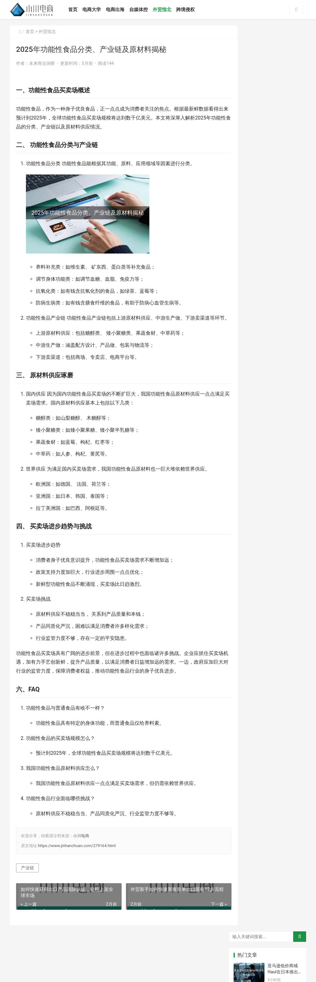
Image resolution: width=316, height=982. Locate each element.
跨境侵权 (189, 9)
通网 (244, 507)
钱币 (267, 571)
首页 (76, 9)
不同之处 (267, 525)
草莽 (267, 462)
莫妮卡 (244, 462)
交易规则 (267, 516)
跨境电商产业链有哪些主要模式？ (283, 231)
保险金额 (291, 535)
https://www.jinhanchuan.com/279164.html (77, 854)
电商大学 (95, 9)
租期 (267, 562)
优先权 (244, 535)
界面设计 (245, 489)
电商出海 (119, 9)
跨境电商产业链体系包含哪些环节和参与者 (283, 207)
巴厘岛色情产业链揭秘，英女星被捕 (283, 303)
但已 (290, 525)
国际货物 (267, 535)
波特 (244, 525)
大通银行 (291, 480)
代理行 (267, 507)
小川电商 (81, 844)
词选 (290, 507)
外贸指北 (166, 9)
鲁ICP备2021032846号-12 (178, 957)
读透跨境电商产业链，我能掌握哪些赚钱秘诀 (283, 327)
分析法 (244, 544)
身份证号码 (247, 571)
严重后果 (245, 516)
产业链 (27, 876)
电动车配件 (292, 571)
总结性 (267, 498)
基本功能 (245, 480)
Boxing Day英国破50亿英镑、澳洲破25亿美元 (283, 89)
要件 (244, 553)
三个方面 (291, 553)
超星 (267, 489)
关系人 (267, 544)
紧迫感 (290, 544)
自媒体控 (142, 9)
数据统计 (267, 480)
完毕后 (267, 553)
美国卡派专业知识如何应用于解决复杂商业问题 (283, 137)
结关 (290, 562)
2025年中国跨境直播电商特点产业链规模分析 (283, 399)
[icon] (253, 967)
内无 (290, 498)
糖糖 (244, 580)
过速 (244, 498)
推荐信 (290, 471)
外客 (290, 516)
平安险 (244, 562)
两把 (290, 462)
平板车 (267, 471)
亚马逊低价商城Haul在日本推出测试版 (283, 65)
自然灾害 (291, 489)
